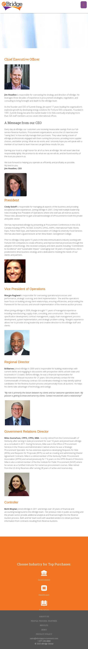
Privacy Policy (44, 634)
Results (44, 625)
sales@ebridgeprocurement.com (44, 638)
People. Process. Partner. (44, 621)
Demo (44, 630)
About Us (44, 616)
